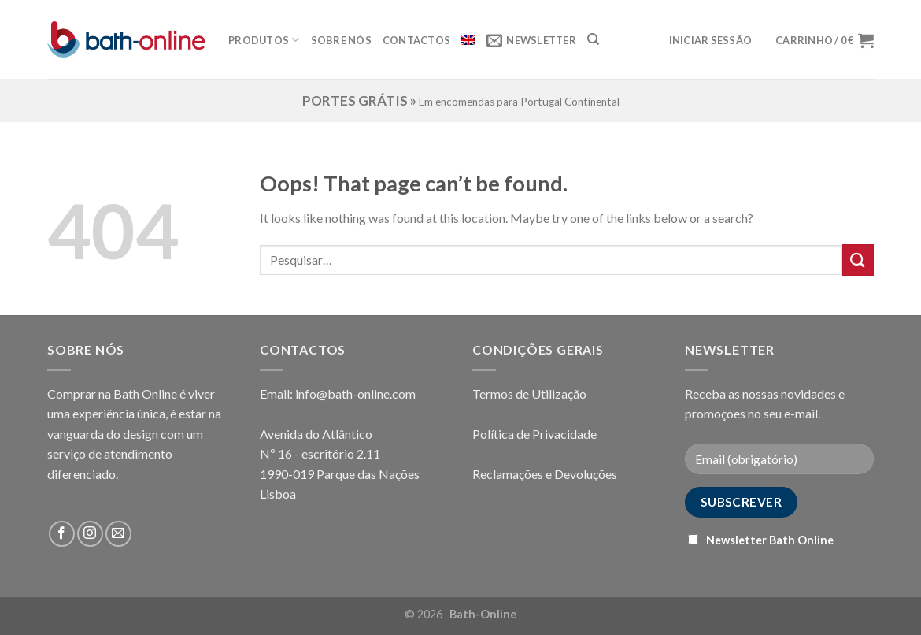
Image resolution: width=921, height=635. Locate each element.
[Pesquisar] (593, 39)
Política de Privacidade (534, 433)
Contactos (416, 40)
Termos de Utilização (529, 393)
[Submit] (858, 259)
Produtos (264, 39)
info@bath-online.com (355, 393)
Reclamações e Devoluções (544, 473)
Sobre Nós (341, 40)
